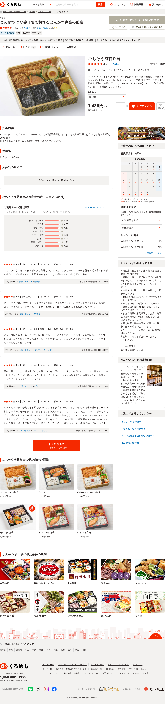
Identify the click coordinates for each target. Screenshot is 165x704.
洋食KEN (105, 583)
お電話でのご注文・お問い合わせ (139, 20)
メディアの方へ (91, 673)
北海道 (3, 650)
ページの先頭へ (155, 631)
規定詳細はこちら (153, 253)
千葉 (34, 650)
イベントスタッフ (40, 430)
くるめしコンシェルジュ (118, 665)
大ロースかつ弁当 (9, 492)
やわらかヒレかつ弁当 (88, 492)
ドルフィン (140, 583)
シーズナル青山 (75, 615)
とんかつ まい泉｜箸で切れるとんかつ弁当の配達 (41, 22)
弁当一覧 (10, 47)
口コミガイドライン (51, 673)
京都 (63, 650)
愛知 (41, 650)
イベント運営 (25, 430)
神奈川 (19, 650)
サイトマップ (123, 673)
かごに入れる (144, 106)
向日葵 (138, 615)
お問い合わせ (51, 47)
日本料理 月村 (7, 615)
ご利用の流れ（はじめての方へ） (72, 665)
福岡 (84, 650)
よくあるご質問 (133, 422)
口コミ (29, 47)
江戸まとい (106, 615)
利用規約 (110, 669)
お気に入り (119, 4)
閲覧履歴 (138, 4)
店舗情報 (71, 47)
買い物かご (157, 4)
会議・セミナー (26, 281)
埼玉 (27, 650)
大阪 (56, 650)
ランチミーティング (43, 350)
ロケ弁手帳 (47, 669)
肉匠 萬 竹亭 (40, 615)
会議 (36, 386)
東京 (11, 650)
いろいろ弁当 (84, 532)
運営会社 (121, 669)
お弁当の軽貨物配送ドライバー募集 (71, 669)
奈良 (77, 650)
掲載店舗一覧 (96, 669)
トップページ (48, 665)
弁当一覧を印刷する (136, 429)
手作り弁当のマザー (44, 583)
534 (116, 64)
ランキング (137, 665)
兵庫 (70, 650)
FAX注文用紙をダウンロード (140, 436)
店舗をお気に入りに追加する (148, 27)
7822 (27, 28)
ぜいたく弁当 (7, 532)
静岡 (48, 650)
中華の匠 (4, 583)
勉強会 (37, 281)
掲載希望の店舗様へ (72, 673)
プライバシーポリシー (138, 669)
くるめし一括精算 (140, 673)
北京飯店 (72, 583)
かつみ (42, 492)
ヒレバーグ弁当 (47, 532)
